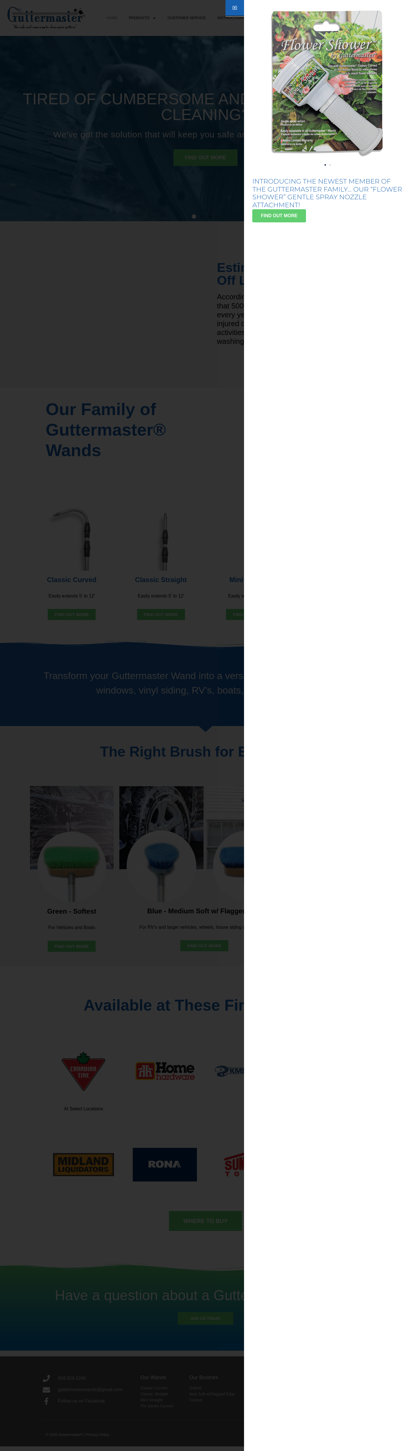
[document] (205, 725)
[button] (325, 165)
